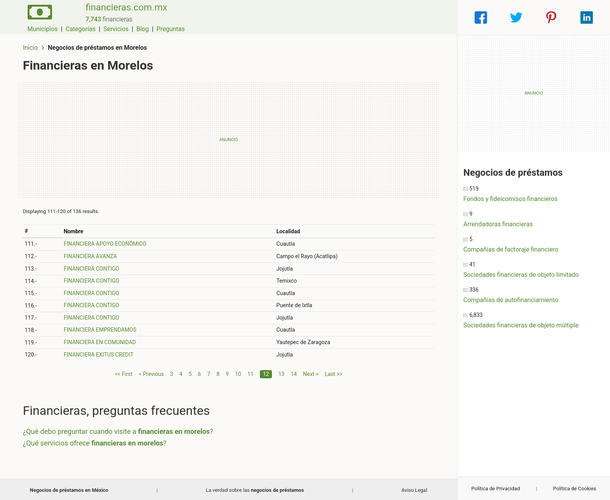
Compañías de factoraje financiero (510, 249)
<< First (123, 372)
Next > (311, 372)
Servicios (382, 17)
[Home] (38, 17)
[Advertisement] (229, 138)
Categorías (347, 17)
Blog (409, 17)
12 (266, 372)
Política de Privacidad (496, 488)
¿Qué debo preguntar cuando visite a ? (120, 430)
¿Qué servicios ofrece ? (96, 441)
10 (238, 372)
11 (250, 372)
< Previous (151, 372)
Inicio (32, 45)
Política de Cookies (574, 488)
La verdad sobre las (255, 488)
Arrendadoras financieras (498, 224)
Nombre (74, 229)
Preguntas (437, 17)
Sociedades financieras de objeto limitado (521, 274)
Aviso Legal (414, 488)
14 (294, 372)
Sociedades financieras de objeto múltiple (520, 325)
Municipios (309, 17)
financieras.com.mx (123, 12)
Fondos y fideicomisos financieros (510, 199)
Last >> (333, 372)
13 (281, 372)
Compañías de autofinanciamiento (510, 300)
